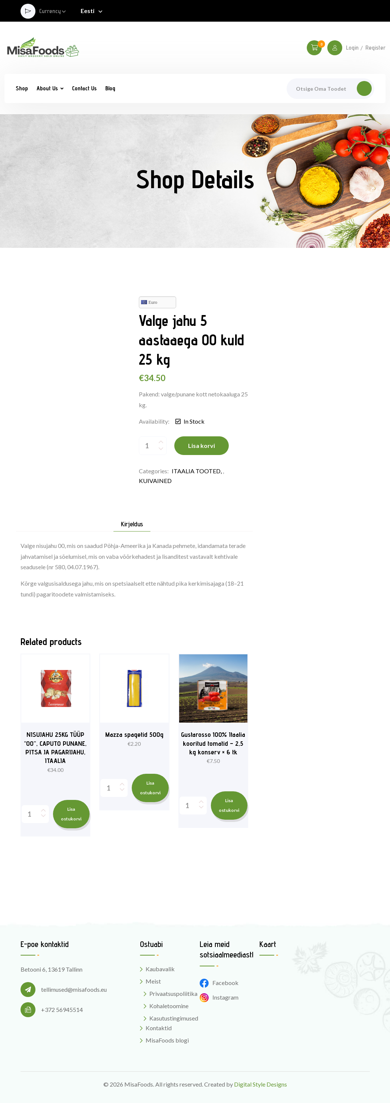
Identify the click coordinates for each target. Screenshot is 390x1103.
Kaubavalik (160, 968)
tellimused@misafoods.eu (74, 989)
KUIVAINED (155, 480)
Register (375, 48)
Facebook (219, 982)
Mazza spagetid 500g (134, 734)
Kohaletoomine (168, 1005)
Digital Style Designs (260, 1084)
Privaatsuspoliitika (173, 993)
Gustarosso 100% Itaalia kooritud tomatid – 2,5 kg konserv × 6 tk (213, 743)
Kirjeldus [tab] (132, 524)
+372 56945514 (62, 1009)
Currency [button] (50, 11)
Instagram (219, 997)
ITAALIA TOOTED (196, 470)
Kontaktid (159, 1027)
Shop (22, 88)
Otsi (364, 88)
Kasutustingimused (173, 1018)
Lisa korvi (201, 445)
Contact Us (84, 88)
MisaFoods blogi (167, 1040)
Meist (153, 981)
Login (352, 48)
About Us (47, 88)
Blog (110, 88)
